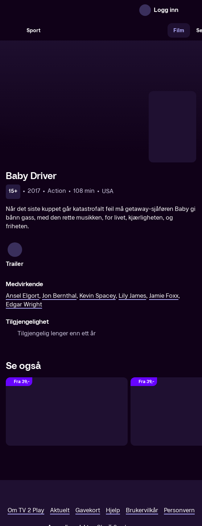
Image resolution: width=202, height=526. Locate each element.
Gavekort (87, 465)
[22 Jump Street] (67, 366)
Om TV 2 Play (26, 465)
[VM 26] (107, 30)
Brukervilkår (142, 465)
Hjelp (113, 465)
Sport (33, 30)
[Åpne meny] (189, 10)
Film (178, 30)
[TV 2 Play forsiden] (60, 10)
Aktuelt (60, 465)
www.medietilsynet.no (145, 490)
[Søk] (13, 30)
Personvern (179, 465)
